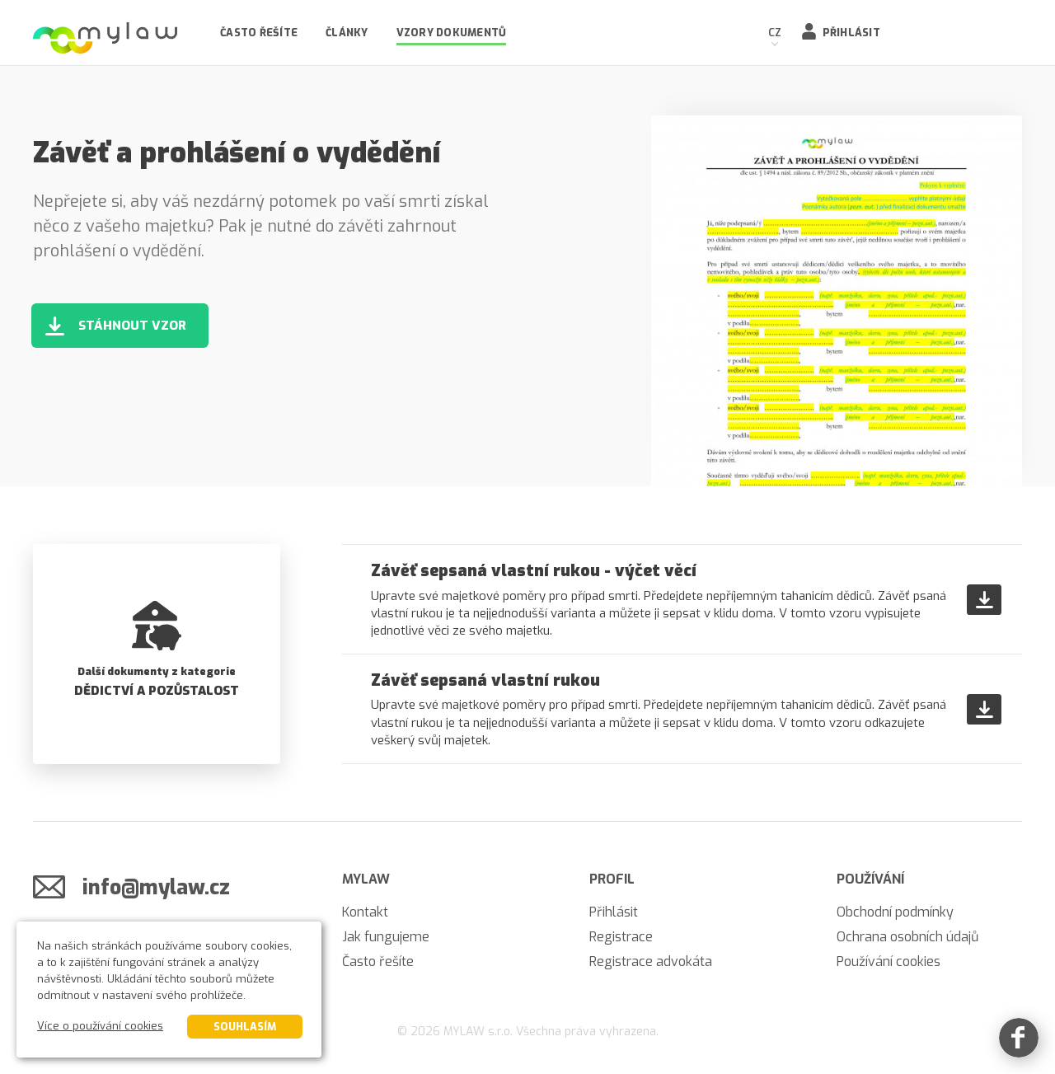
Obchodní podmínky (895, 912)
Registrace (621, 936)
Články (347, 33)
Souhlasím (244, 1027)
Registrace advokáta (650, 961)
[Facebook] (1019, 1038)
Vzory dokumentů (451, 33)
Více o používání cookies (100, 1026)
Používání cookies (888, 961)
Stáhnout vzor (132, 325)
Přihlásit (851, 33)
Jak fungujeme (385, 936)
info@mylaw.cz (156, 887)
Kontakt (365, 912)
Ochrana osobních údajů (907, 936)
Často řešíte (259, 33)
